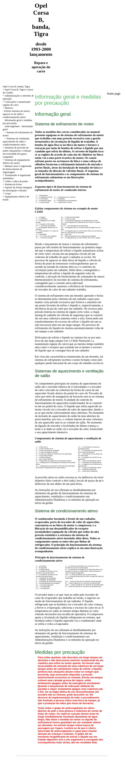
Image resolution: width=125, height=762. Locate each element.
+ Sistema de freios (12, 184)
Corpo (8, 193)
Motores (9, 107)
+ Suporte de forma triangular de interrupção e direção (17, 189)
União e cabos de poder (16, 181)
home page (113, 93)
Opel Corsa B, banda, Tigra (16, 86)
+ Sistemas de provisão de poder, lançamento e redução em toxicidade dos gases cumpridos (17, 152)
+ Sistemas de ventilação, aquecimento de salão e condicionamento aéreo (16, 141)
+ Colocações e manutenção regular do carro (17, 103)
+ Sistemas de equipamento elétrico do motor (16, 161)
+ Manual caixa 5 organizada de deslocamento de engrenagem (17, 169)
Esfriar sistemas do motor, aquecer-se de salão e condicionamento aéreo (16, 113)
